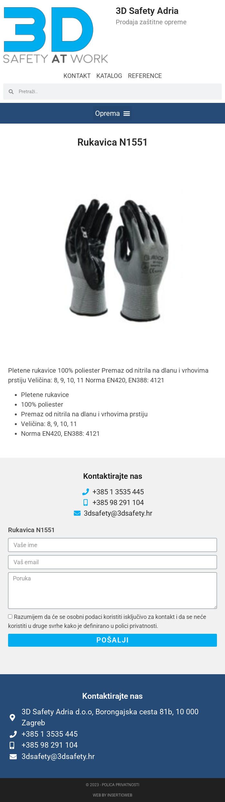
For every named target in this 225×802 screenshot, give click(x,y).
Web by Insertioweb (112, 795)
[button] (112, 113)
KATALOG (109, 76)
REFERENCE (145, 76)
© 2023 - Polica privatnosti (112, 785)
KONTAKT (77, 76)
